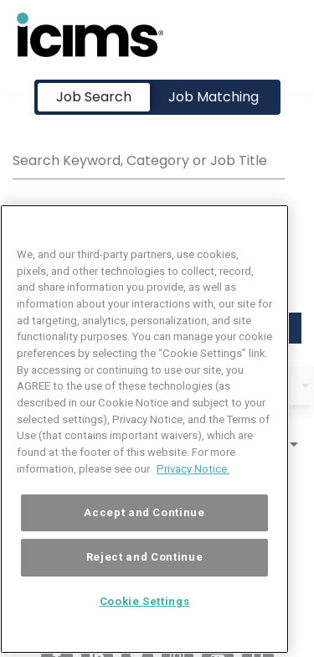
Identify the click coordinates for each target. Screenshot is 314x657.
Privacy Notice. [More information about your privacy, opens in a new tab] (193, 488)
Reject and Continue (144, 577)
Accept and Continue (144, 531)
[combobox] (149, 158)
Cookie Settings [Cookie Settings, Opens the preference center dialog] (145, 621)
